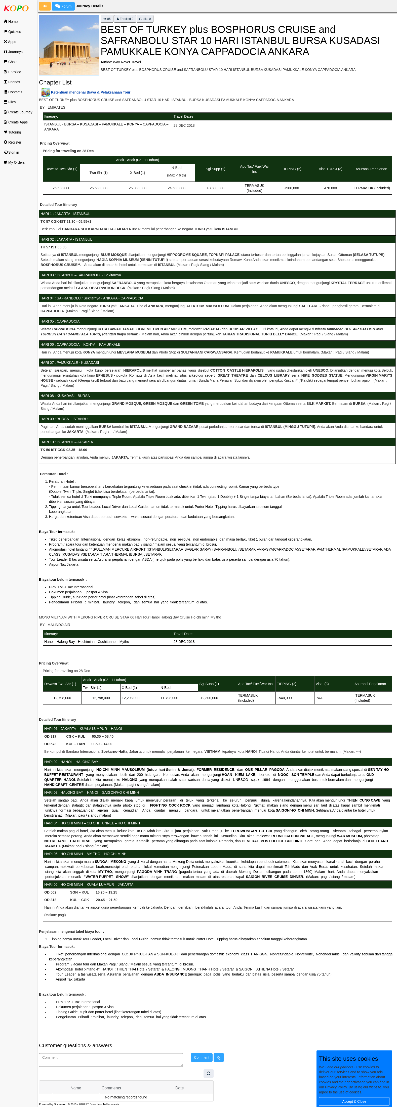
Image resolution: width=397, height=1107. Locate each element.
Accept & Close (354, 1101)
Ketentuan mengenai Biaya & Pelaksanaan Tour (91, 92)
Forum (63, 6)
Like (145, 19)
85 (107, 19)
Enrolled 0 (125, 19)
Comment (201, 1057)
